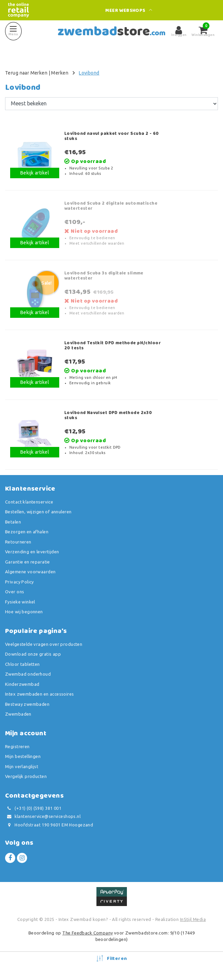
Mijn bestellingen (23, 756)
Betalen (13, 521)
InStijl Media (193, 919)
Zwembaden (18, 714)
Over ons (14, 591)
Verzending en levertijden (32, 551)
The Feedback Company (87, 932)
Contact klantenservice (29, 501)
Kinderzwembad (22, 684)
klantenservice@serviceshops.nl (43, 816)
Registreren (17, 746)
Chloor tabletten (22, 664)
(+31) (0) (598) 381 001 (33, 808)
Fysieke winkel (20, 601)
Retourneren (18, 541)
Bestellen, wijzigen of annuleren (38, 511)
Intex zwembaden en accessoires (39, 694)
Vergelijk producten (26, 776)
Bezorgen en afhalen (26, 531)
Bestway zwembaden (27, 704)
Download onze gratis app (33, 654)
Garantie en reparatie (27, 561)
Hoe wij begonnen (24, 611)
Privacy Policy (19, 581)
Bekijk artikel (34, 173)
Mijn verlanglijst (21, 766)
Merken (59, 73)
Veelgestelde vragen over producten (43, 644)
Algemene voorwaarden (30, 571)
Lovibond (89, 73)
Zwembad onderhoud (28, 674)
